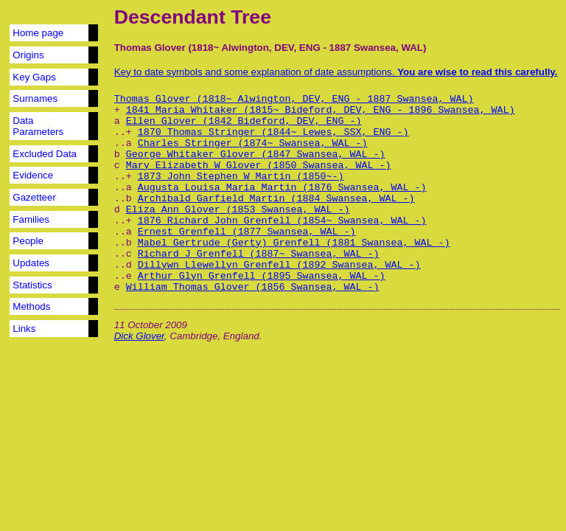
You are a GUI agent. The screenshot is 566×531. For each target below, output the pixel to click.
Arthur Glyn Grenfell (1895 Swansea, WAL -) (261, 276)
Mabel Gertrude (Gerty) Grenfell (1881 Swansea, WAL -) (294, 243)
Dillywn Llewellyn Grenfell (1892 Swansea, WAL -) (279, 265)
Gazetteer (34, 197)
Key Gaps (34, 77)
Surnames (35, 98)
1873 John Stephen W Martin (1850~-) (241, 176)
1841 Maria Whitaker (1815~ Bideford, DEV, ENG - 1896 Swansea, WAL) (320, 110)
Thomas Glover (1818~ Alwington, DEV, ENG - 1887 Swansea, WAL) (294, 99)
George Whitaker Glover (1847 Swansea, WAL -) (255, 154)
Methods (31, 306)
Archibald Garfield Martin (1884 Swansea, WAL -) (276, 198)
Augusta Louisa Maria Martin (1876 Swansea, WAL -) (282, 187)
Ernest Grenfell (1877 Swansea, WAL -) (247, 231)
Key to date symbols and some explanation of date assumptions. (336, 71)
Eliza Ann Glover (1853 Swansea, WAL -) (238, 209)
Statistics (32, 285)
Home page (38, 32)
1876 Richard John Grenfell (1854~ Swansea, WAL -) (282, 220)
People (28, 240)
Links (24, 328)
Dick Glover (139, 335)
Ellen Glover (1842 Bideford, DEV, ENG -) (244, 121)
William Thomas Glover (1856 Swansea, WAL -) (253, 287)
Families (31, 219)
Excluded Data (45, 153)
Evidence (33, 175)
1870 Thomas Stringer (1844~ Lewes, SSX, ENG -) (273, 132)
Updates (31, 262)
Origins (28, 54)
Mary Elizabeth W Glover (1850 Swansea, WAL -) (258, 165)
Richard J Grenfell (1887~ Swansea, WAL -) (259, 254)
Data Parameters (38, 126)
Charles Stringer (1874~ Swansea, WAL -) (253, 143)
